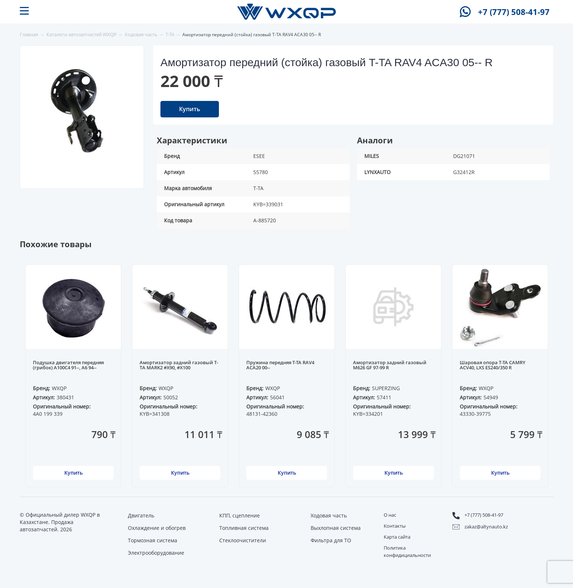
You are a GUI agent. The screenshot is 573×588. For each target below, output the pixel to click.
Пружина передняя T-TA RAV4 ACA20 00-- (280, 365)
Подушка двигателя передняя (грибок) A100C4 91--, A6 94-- (68, 365)
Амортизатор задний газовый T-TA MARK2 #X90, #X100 (179, 365)
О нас (390, 515)
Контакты (395, 526)
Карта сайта (397, 537)
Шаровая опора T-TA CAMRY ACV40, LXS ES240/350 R (492, 365)
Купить (189, 109)
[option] (84, 112)
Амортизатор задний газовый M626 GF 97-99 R (389, 365)
